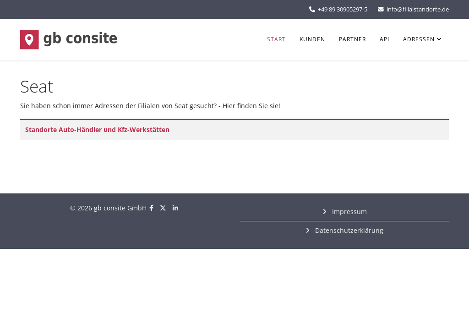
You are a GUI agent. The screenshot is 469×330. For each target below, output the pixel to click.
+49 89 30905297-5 (342, 9)
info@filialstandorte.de (418, 9)
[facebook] (151, 208)
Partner (352, 39)
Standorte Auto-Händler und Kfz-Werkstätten (97, 129)
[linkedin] (175, 208)
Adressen (419, 39)
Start (276, 39)
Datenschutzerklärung (348, 230)
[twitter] (163, 208)
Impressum (348, 211)
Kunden (312, 39)
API (384, 39)
